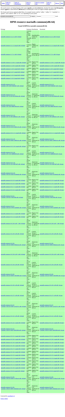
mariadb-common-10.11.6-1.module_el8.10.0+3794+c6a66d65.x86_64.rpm (52, 207)
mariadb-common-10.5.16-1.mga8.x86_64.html (13, 352)
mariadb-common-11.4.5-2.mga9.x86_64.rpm (51, 78)
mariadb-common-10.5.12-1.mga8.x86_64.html (13, 361)
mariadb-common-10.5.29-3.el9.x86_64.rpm (51, 233)
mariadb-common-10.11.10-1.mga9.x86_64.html (13, 146)
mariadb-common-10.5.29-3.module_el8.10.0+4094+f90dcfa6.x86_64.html (13, 244)
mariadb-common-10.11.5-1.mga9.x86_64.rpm (52, 213)
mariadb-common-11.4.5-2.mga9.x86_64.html (12, 78)
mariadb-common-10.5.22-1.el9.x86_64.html (12, 316)
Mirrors (57, 3)
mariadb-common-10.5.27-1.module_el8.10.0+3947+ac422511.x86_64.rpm (52, 305)
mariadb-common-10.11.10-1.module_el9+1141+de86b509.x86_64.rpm (51, 153)
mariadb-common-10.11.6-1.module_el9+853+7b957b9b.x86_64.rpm (51, 196)
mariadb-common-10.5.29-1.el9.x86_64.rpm (51, 285)
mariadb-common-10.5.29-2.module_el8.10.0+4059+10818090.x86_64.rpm (52, 275)
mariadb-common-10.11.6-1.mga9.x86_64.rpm (52, 190)
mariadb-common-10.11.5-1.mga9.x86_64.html (13, 213)
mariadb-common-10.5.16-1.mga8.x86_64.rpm (52, 352)
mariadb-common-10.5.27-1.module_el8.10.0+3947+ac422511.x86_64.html (13, 305)
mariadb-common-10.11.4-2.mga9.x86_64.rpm (52, 216)
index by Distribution (18, 3)
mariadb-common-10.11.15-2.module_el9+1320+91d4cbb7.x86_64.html (12, 85)
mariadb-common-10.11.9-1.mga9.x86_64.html (13, 180)
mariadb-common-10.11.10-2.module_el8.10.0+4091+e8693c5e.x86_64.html (13, 139)
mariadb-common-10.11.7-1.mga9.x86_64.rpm (52, 186)
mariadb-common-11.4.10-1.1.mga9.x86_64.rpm (52, 62)
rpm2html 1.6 (11, 396)
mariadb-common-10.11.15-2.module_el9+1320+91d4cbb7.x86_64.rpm (51, 85)
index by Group (8, 3)
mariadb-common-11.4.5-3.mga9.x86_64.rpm (51, 75)
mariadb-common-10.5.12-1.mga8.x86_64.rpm (52, 361)
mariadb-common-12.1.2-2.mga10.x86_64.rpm (52, 45)
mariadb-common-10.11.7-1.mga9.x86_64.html (13, 186)
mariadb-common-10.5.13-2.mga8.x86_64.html (13, 358)
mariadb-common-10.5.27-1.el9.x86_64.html (12, 295)
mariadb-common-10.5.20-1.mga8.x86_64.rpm (52, 339)
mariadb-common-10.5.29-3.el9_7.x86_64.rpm (52, 223)
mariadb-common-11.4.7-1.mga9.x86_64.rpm (51, 72)
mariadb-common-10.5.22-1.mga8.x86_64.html (13, 322)
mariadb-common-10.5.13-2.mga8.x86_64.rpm (52, 358)
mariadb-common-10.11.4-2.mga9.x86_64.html (13, 216)
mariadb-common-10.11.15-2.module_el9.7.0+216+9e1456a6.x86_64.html (13, 95)
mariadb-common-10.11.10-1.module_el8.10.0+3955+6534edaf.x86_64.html (13, 173)
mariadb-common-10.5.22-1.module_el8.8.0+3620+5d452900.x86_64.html (13, 329)
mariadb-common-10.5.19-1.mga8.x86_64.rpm (52, 342)
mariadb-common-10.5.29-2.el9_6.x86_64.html (13, 254)
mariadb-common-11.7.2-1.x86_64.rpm (50, 54)
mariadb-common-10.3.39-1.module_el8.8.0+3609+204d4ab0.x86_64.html (13, 388)
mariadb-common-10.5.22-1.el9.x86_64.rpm (51, 316)
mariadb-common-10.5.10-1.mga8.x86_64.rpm (52, 368)
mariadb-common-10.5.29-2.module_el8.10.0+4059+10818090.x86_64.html (13, 275)
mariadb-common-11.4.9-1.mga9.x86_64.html (12, 69)
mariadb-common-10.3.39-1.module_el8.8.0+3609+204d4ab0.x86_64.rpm (52, 388)
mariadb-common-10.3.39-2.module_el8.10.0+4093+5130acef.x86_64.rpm (52, 377)
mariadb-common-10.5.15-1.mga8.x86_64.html (13, 355)
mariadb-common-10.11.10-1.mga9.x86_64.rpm (52, 146)
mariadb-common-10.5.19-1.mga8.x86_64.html (13, 342)
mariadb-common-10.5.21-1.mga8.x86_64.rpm (52, 336)
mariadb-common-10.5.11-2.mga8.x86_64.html (13, 364)
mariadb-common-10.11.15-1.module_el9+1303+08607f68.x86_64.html (12, 105)
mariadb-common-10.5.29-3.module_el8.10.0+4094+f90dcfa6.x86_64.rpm (52, 244)
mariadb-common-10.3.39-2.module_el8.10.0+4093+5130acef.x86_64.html (13, 377)
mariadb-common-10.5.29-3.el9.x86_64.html (12, 233)
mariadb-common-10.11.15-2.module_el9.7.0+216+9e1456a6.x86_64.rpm (51, 95)
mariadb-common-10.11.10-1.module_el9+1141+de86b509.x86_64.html (12, 153)
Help (62, 3)
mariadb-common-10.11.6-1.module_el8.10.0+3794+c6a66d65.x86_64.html (13, 207)
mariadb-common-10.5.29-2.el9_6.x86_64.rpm (52, 254)
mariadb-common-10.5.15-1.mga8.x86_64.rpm (52, 355)
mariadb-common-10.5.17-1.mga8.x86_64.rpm (52, 349)
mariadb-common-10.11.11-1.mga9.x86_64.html (13, 133)
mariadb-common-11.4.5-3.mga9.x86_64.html (12, 75)
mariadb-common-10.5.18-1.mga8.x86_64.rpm (52, 345)
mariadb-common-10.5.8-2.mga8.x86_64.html (12, 371)
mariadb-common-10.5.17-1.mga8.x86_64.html (13, 349)
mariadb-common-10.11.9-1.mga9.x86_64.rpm (52, 180)
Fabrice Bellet (4, 398)
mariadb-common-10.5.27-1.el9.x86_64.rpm (51, 295)
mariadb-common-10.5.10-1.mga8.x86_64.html (13, 368)
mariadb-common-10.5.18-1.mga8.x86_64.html (13, 345)
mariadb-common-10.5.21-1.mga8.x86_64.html (13, 336)
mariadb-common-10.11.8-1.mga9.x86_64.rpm (52, 183)
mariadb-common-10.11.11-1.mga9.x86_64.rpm (52, 133)
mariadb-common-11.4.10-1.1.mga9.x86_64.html (13, 62)
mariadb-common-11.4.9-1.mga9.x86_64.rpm (51, 69)
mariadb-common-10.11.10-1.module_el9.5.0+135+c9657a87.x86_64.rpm (51, 163)
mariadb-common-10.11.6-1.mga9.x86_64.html (13, 190)
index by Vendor (28, 3)
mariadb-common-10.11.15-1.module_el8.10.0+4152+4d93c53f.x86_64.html (13, 126)
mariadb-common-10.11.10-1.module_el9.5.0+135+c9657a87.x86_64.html (13, 163)
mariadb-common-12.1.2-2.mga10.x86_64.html (13, 45)
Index (3, 3)
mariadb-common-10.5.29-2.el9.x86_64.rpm (51, 264)
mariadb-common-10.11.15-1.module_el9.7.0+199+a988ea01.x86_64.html (13, 116)
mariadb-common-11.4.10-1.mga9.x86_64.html (13, 65)
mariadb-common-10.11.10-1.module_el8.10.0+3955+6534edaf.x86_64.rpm (52, 173)
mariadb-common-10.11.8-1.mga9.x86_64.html (13, 183)
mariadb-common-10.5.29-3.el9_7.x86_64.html (13, 223)
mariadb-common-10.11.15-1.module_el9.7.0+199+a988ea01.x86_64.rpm (51, 116)
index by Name (49, 3)
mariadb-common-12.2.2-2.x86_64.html (11, 36)
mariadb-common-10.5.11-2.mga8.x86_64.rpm (52, 364)
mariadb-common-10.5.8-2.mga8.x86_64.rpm (51, 371)
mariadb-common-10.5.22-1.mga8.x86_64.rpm (52, 322)
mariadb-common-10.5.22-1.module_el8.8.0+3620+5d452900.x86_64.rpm (52, 329)
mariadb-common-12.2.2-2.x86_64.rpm (50, 36)
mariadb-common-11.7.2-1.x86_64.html (11, 54)
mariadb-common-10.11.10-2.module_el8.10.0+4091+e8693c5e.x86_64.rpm (52, 139)
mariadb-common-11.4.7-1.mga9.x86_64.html (12, 72)
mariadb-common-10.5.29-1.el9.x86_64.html (12, 285)
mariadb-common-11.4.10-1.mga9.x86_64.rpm (52, 65)
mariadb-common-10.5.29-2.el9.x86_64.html (12, 264)
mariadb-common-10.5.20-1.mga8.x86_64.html (13, 339)
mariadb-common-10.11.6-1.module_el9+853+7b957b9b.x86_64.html (12, 196)
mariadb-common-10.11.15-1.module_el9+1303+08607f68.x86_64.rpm (51, 105)
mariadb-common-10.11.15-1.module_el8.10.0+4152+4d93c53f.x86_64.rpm (52, 126)
